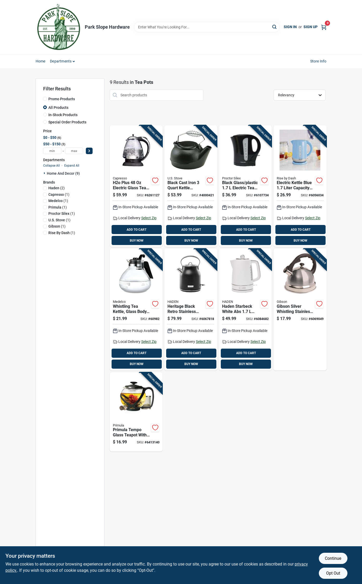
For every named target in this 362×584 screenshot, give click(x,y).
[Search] (275, 26)
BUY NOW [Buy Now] (137, 240)
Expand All (71, 165)
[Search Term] (207, 27)
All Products (58, 107)
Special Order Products (67, 122)
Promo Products (61, 99)
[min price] (52, 151)
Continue (333, 558)
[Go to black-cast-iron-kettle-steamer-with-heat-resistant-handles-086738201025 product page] (190, 186)
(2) (56, 188)
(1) (58, 194)
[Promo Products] (45, 99)
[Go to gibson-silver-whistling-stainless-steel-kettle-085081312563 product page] (300, 310)
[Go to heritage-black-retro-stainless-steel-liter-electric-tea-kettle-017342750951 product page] (190, 310)
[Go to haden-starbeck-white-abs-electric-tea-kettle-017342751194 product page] (245, 310)
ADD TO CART (136, 229)
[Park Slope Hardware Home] (58, 27)
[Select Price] (89, 151)
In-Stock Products (62, 115)
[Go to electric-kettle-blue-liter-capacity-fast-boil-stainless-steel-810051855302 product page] (300, 186)
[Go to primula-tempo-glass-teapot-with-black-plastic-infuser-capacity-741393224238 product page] (136, 412)
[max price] (74, 151)
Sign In (290, 27)
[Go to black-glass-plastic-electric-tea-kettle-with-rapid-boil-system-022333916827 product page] (245, 186)
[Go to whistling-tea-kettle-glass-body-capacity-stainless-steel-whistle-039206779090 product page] (136, 310)
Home (41, 61)
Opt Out (333, 573)
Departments (61, 61)
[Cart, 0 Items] (323, 27)
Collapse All (51, 165)
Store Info (318, 61)
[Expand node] (45, 173)
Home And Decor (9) (63, 173)
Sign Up (310, 27)
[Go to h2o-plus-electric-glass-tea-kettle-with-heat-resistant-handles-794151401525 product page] (136, 186)
